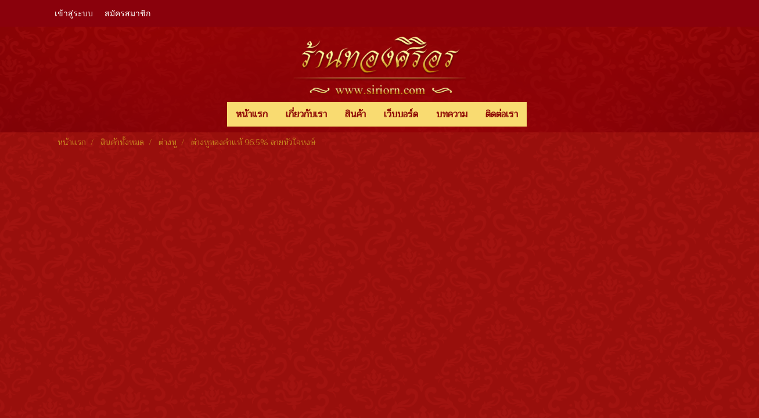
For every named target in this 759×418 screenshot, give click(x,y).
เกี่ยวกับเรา (306, 114)
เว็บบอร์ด (401, 114)
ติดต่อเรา (501, 114)
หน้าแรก (252, 114)
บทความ (451, 114)
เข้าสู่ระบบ (74, 13)
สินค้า (355, 114)
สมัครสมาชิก (127, 13)
